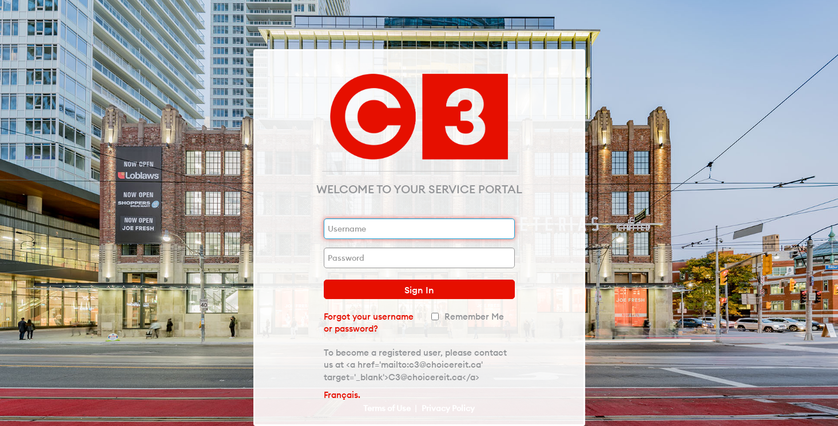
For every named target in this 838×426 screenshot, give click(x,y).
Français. (342, 394)
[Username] (419, 228)
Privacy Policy (448, 408)
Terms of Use (387, 408)
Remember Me (474, 316)
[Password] (419, 258)
